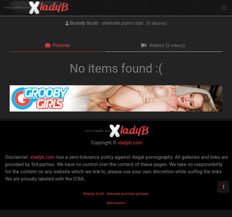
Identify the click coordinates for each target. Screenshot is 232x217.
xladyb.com (130, 143)
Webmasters (116, 203)
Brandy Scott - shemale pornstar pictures (116, 194)
